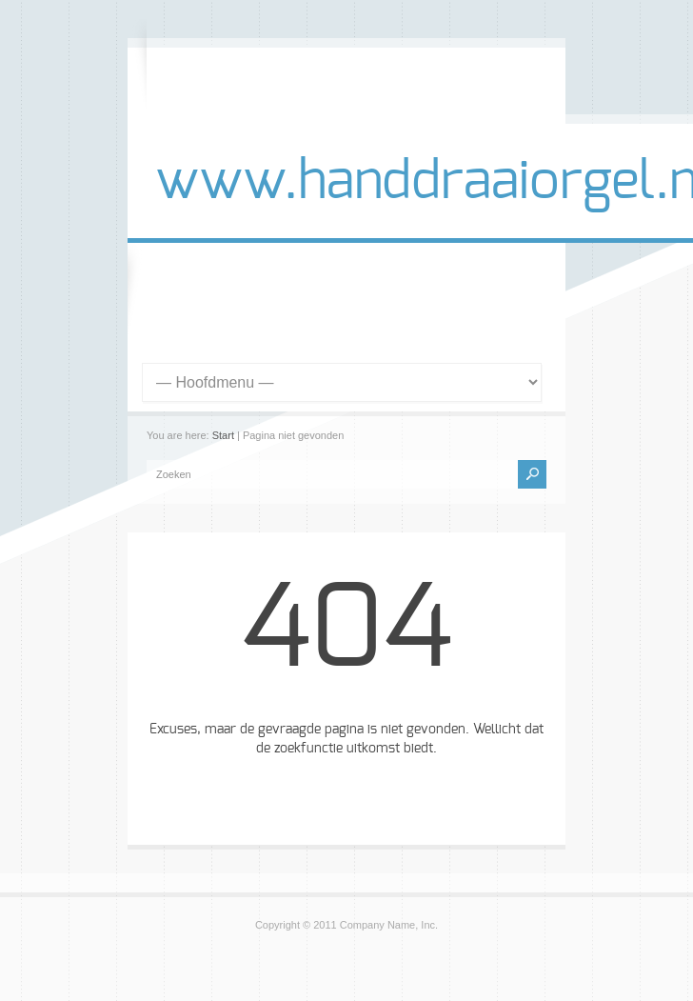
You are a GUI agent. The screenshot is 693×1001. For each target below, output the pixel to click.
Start (223, 435)
